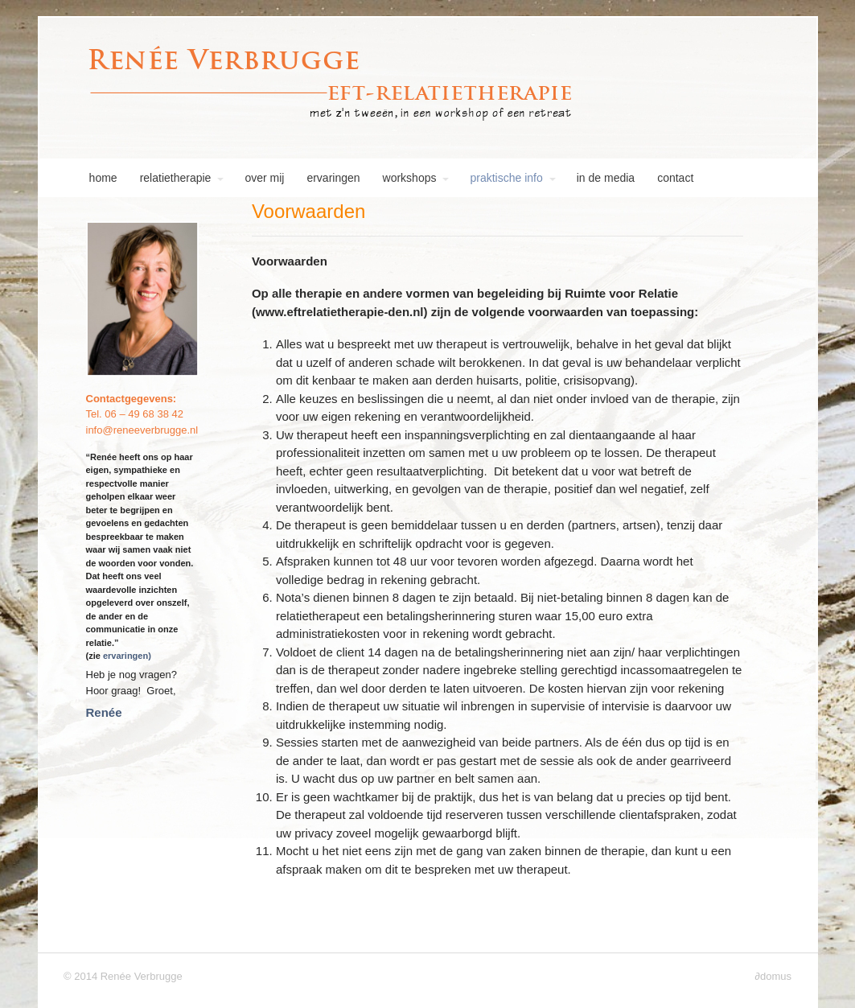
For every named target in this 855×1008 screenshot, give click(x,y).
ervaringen (333, 177)
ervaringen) (127, 655)
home (90, 177)
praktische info (506, 177)
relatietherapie (176, 177)
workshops (410, 177)
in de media (606, 177)
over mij (264, 177)
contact (675, 177)
